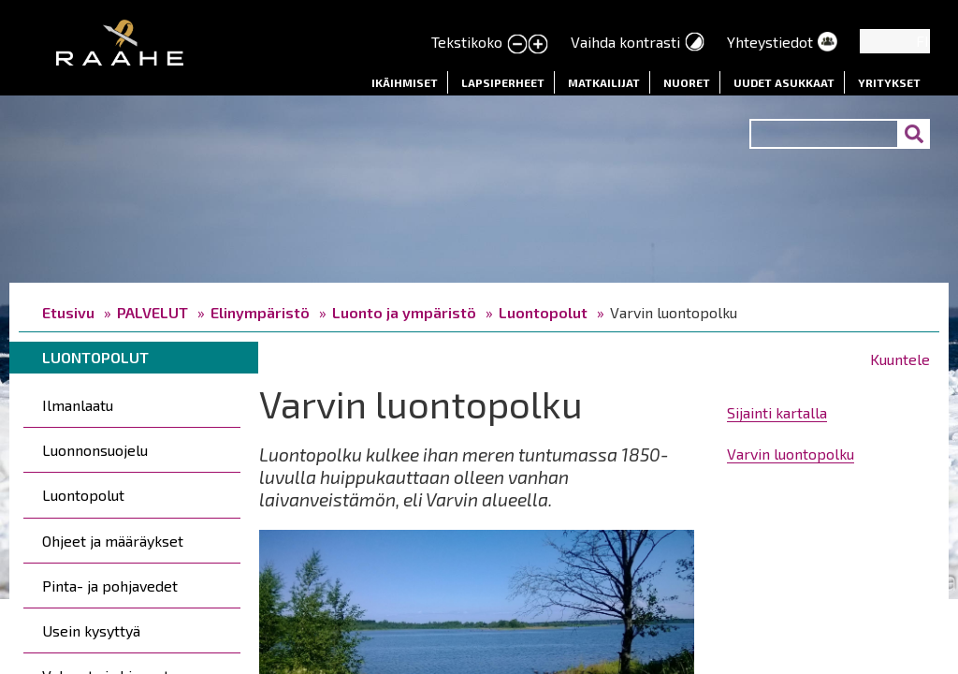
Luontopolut (543, 312)
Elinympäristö (260, 312)
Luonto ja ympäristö (404, 312)
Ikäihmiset (404, 82)
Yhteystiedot (770, 42)
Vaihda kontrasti (625, 42)
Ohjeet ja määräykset (112, 540)
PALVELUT (152, 312)
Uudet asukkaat (784, 82)
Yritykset (889, 82)
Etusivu (68, 312)
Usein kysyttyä (91, 630)
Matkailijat (604, 82)
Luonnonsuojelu (95, 450)
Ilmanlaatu (77, 405)
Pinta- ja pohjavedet (110, 585)
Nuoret (686, 82)
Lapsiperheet (502, 82)
